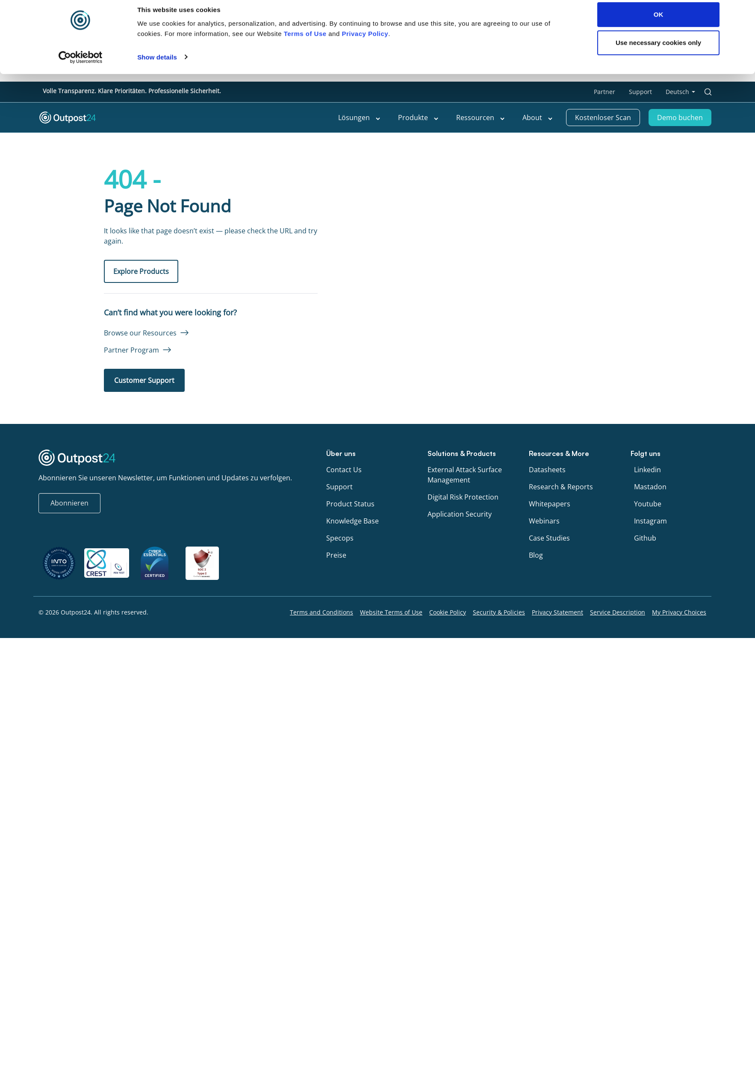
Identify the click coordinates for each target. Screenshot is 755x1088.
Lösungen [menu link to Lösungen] (359, 117)
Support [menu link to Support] (640, 92)
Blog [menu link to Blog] (536, 555)
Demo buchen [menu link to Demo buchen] (680, 117)
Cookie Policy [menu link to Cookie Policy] (447, 612)
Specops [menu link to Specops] (340, 538)
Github (645, 538)
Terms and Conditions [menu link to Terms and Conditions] (321, 612)
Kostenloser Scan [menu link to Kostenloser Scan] (603, 117)
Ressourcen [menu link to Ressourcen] (480, 117)
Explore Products (141, 271)
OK (659, 478)
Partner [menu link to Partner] (604, 92)
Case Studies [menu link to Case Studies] (549, 538)
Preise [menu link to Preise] (336, 555)
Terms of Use (305, 496)
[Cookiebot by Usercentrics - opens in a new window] (80, 520)
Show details (157, 520)
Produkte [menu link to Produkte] (418, 117)
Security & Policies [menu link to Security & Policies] (499, 612)
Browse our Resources (140, 333)
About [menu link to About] (537, 117)
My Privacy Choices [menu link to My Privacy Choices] (679, 612)
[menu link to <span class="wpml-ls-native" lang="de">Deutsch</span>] (680, 92)
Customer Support (144, 380)
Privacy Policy (365, 496)
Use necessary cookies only (658, 505)
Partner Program (131, 350)
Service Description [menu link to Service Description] (617, 612)
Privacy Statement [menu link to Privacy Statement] (557, 612)
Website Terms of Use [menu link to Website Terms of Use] (391, 612)
